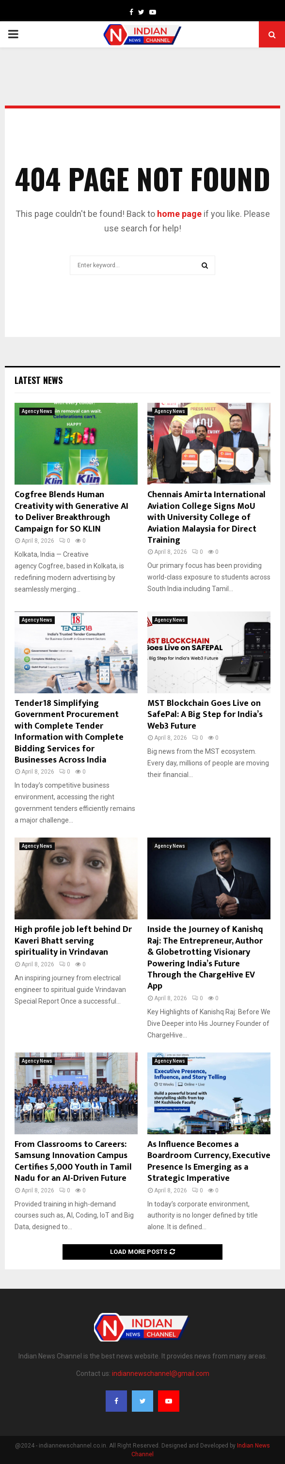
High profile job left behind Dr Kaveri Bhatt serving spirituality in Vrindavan (73, 941)
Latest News (39, 380)
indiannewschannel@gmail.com (160, 1373)
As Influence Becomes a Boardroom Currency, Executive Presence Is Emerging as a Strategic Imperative (208, 1161)
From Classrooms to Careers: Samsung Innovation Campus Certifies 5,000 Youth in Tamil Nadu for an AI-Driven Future (73, 1161)
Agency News (37, 411)
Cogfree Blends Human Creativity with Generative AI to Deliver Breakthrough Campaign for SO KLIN (71, 512)
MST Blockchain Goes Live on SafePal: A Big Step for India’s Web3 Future (205, 714)
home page (179, 214)
